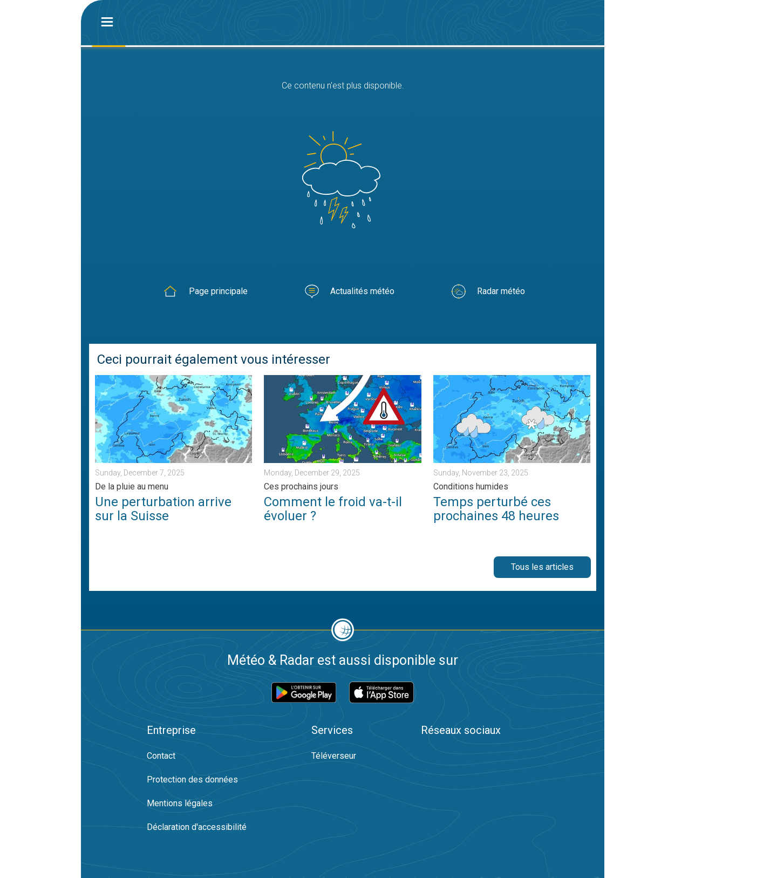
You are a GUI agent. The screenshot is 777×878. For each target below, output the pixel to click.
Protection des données (192, 779)
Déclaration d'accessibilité (197, 827)
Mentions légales (180, 803)
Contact (161, 756)
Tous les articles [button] (542, 567)
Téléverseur (333, 756)
